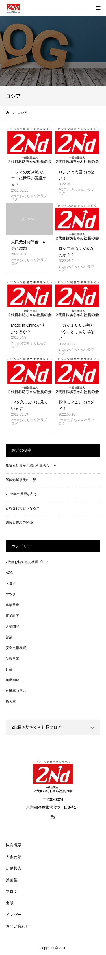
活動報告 (13, 868)
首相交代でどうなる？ (23, 508)
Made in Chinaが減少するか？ (27, 328)
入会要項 (13, 857)
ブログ (12, 891)
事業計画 (12, 616)
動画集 (12, 880)
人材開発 (12, 626)
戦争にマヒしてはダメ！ (76, 405)
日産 (9, 669)
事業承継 (12, 605)
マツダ (11, 594)
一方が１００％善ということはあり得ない (76, 331)
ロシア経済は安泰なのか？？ (76, 251)
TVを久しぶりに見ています (29, 405)
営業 (9, 637)
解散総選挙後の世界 (21, 480)
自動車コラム (16, 691)
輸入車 (11, 701)
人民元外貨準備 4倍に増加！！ (28, 245)
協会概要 (13, 845)
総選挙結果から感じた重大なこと (31, 466)
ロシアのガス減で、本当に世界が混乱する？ (29, 178)
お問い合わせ (17, 926)
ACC (9, 573)
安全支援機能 (16, 648)
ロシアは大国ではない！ (76, 175)
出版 (10, 903)
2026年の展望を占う (21, 494)
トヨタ (11, 583)
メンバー (13, 914)
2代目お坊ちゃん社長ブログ (29, 197)
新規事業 (12, 659)
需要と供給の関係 (19, 522)
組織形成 (12, 680)
